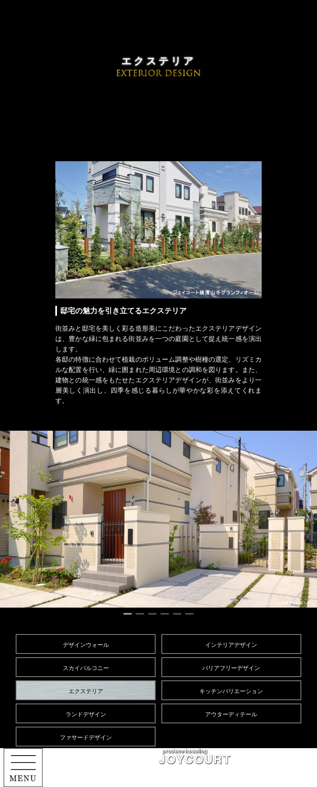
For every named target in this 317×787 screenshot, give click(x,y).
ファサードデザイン (86, 737)
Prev (17, 519)
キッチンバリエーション (231, 691)
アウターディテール (231, 714)
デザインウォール (86, 645)
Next (299, 519)
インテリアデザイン (231, 645)
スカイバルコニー (86, 668)
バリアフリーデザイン (231, 668)
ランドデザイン (86, 714)
